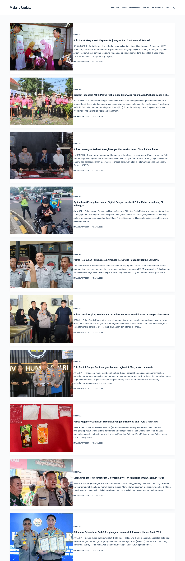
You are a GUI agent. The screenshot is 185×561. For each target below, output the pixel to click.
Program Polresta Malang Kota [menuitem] (135, 7)
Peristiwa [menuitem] (115, 7)
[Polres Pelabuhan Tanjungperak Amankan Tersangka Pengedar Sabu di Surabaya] (41, 251)
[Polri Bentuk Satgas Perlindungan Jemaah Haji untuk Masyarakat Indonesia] (41, 354)
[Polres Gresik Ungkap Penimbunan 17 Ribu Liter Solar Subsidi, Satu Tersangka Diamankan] (41, 303)
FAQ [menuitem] (167, 7)
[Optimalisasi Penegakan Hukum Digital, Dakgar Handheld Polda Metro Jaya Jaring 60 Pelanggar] (41, 200)
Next (170, 542)
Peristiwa (81, 33)
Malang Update (20, 7)
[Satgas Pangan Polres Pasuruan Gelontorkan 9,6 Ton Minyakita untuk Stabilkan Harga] (41, 456)
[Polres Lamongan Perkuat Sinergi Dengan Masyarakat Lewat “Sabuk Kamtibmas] (41, 149)
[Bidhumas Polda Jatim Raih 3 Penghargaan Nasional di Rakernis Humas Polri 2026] (41, 507)
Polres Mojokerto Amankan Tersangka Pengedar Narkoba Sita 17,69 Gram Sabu (123, 397)
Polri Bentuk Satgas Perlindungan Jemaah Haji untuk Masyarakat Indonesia (120, 346)
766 (110, 542)
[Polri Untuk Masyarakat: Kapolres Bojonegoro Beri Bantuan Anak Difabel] (41, 46)
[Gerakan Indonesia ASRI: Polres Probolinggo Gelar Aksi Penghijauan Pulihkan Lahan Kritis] (41, 98)
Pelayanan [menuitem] (158, 7)
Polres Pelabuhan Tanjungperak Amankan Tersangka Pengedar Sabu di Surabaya (123, 243)
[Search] (174, 8)
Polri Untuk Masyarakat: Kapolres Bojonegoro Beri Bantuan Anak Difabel (118, 38)
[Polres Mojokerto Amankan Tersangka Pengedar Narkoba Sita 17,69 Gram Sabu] (41, 405)
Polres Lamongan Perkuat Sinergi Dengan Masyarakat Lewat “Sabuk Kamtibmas (123, 141)
